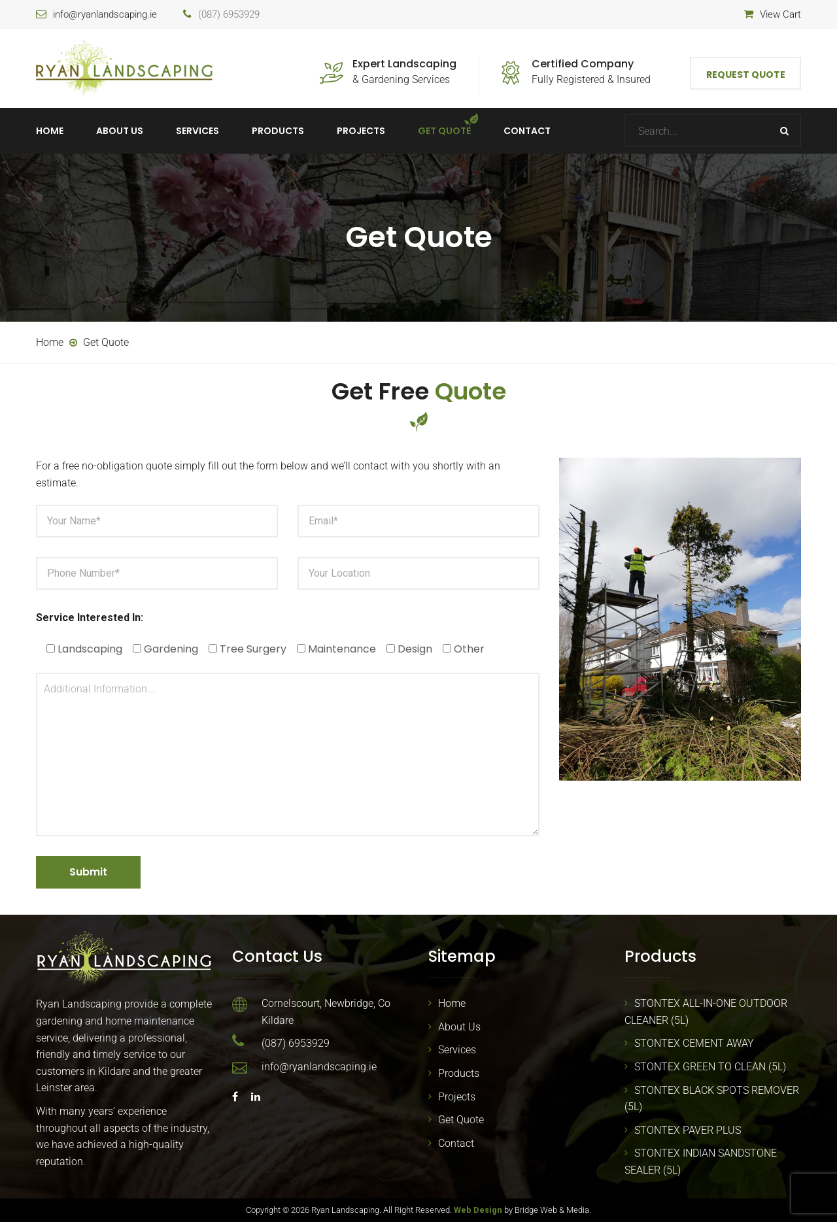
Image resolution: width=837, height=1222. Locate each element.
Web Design (478, 1210)
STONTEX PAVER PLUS (687, 1130)
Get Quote (444, 130)
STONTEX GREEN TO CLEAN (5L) (710, 1067)
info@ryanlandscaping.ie (105, 14)
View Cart (780, 14)
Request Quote (745, 74)
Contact (527, 130)
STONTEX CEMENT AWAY (694, 1043)
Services (197, 130)
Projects (361, 130)
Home (49, 130)
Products (278, 130)
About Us (119, 130)
